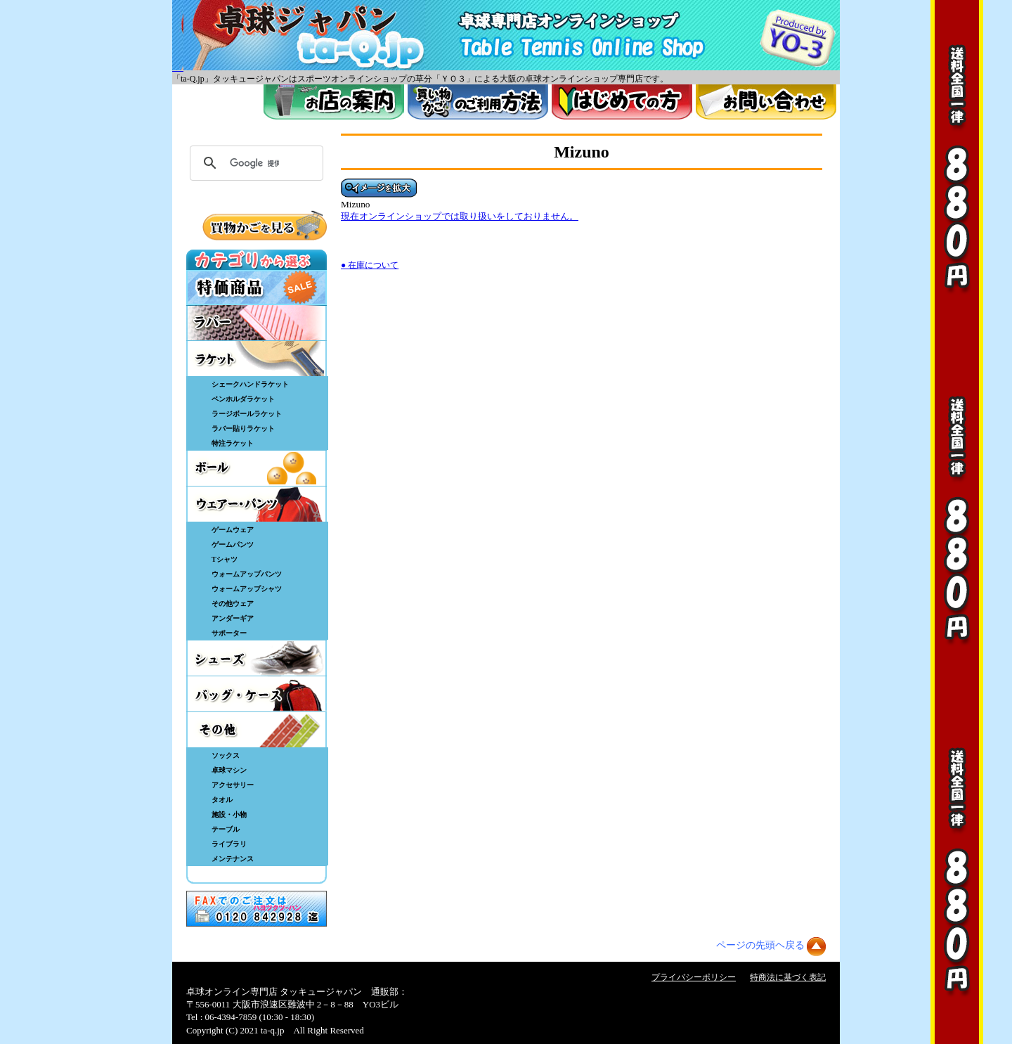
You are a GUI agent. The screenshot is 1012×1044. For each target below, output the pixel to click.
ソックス (226, 755)
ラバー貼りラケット (243, 428)
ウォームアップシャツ (247, 589)
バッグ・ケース (256, 693)
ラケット (256, 358)
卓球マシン (229, 770)
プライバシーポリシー (693, 977)
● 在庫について (369, 265)
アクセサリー (233, 785)
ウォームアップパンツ (247, 574)
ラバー (256, 322)
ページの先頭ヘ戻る (760, 945)
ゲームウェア (233, 530)
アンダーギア (233, 618)
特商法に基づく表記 (788, 977)
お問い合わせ (766, 102)
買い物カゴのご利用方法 (478, 102)
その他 (256, 729)
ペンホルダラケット (243, 399)
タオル (222, 800)
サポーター (229, 633)
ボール (256, 468)
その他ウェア (233, 603)
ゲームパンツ (233, 544)
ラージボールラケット (247, 414)
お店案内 (334, 102)
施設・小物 (229, 814)
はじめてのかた (622, 102)
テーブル (226, 829)
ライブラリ (229, 844)
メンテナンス (233, 859)
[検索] (254, 163)
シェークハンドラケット (250, 384)
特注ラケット (233, 443)
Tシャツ (225, 559)
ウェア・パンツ (256, 504)
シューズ (256, 658)
